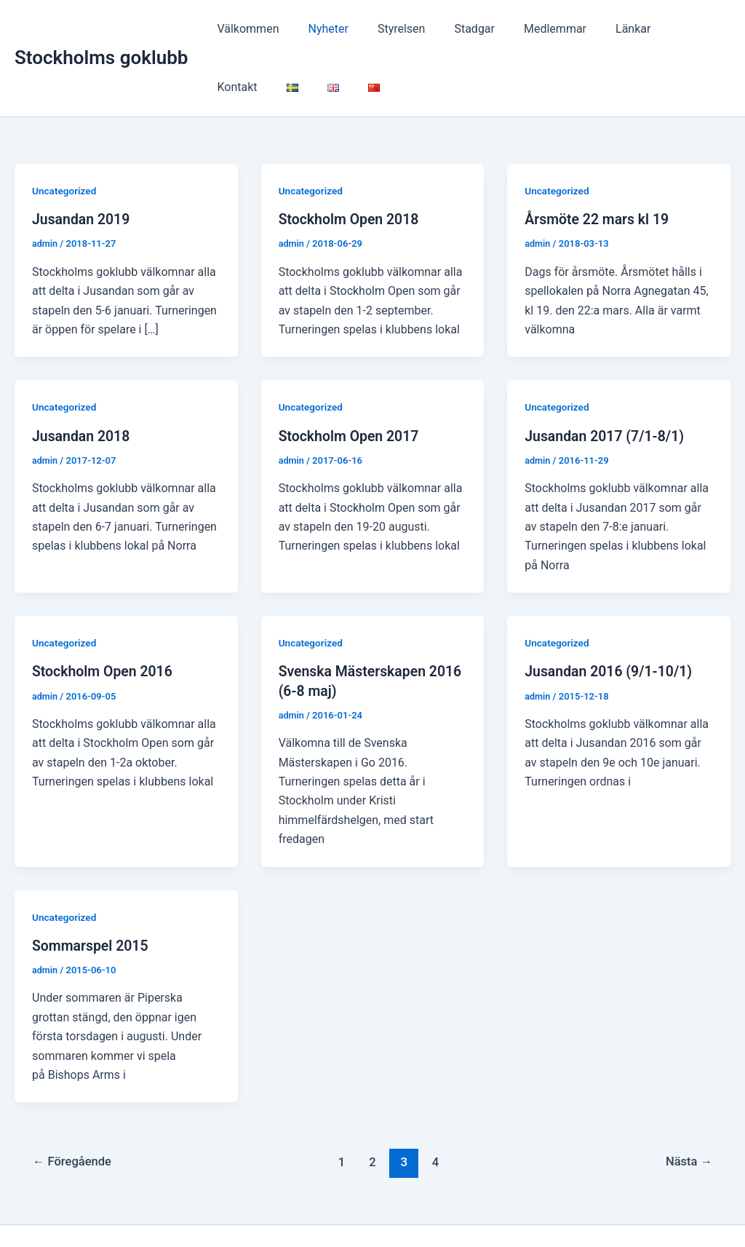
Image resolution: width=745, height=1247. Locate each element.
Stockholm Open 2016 (104, 621)
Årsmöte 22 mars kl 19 (599, 169)
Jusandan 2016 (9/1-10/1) (611, 621)
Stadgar (454, 29)
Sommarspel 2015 (91, 894)
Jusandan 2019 (82, 169)
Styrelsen (387, 29)
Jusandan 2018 (82, 385)
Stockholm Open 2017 (351, 385)
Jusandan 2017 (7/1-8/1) (607, 385)
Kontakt (662, 29)
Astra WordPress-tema (510, 1210)
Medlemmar (529, 29)
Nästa (688, 1111)
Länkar (600, 29)
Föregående (73, 1111)
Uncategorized (65, 140)
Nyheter (319, 29)
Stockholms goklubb (101, 33)
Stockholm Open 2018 (351, 169)
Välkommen (245, 29)
